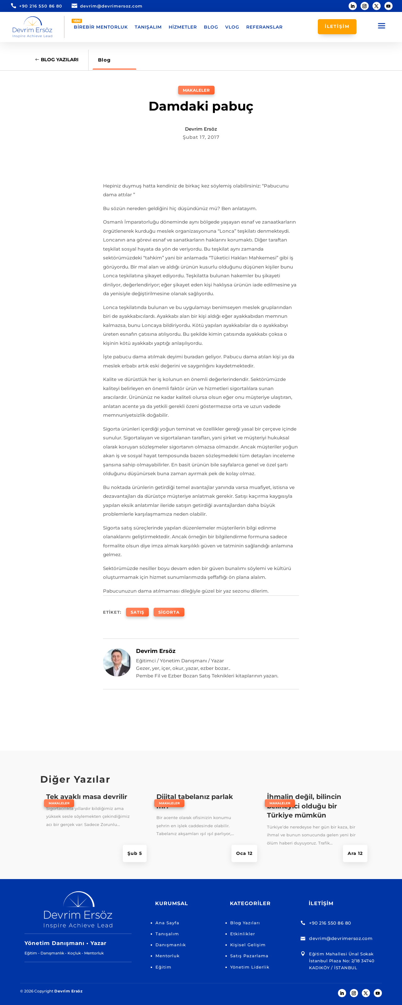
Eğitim (163, 967)
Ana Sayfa (167, 922)
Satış (137, 612)
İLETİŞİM (337, 26)
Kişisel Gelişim (248, 944)
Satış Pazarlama (249, 955)
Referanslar (264, 27)
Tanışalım (148, 27)
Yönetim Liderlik (249, 967)
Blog (211, 27)
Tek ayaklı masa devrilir (86, 797)
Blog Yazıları (60, 59)
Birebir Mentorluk (101, 27)
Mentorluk (167, 955)
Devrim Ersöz (201, 129)
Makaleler (196, 90)
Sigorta (169, 612)
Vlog (232, 27)
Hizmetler (183, 27)
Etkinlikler (242, 933)
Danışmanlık (170, 944)
